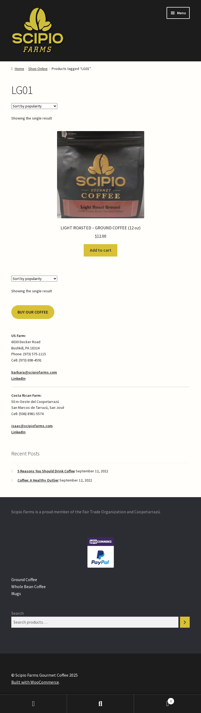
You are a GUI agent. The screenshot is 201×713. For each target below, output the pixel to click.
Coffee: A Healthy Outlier (38, 480)
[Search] (185, 622)
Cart (154, 700)
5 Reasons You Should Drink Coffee (46, 471)
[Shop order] (34, 106)
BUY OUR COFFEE (32, 312)
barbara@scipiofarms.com (34, 372)
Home (19, 68)
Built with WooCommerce (35, 682)
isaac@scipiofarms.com (32, 425)
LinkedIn (18, 378)
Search (17, 613)
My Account (33, 704)
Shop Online (38, 68)
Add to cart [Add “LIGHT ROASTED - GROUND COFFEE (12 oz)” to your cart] (100, 250)
